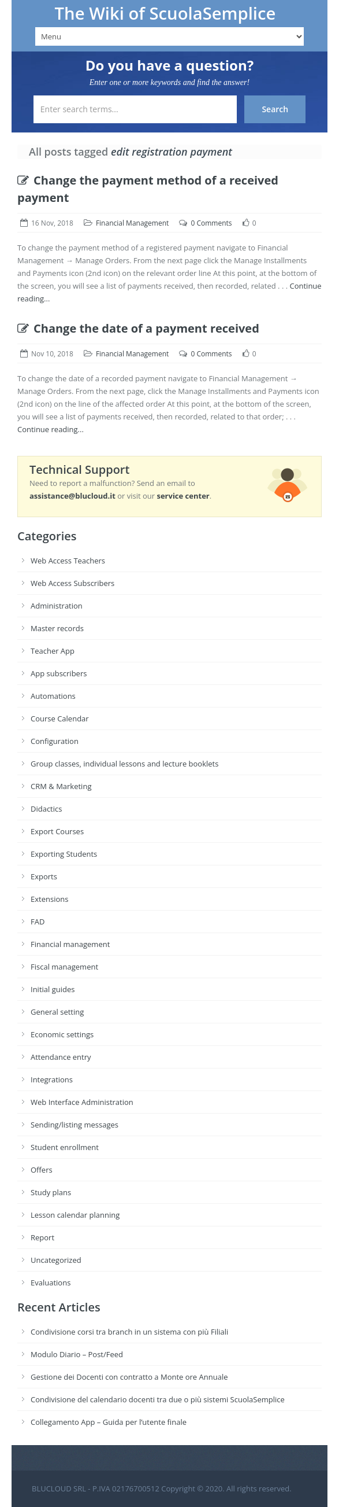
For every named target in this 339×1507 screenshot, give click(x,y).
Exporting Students (64, 854)
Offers (42, 1170)
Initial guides (52, 989)
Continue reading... (50, 429)
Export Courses (57, 831)
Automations (53, 696)
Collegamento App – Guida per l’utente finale (109, 1422)
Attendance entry (61, 1057)
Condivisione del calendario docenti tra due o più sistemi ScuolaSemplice (158, 1399)
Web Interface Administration (82, 1102)
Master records (57, 628)
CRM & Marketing (61, 786)
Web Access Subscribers (72, 583)
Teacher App (52, 651)
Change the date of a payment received (138, 328)
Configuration (55, 741)
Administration (57, 605)
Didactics (46, 809)
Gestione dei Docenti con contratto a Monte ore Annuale (129, 1377)
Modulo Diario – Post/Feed (77, 1354)
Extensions (49, 899)
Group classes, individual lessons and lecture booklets (124, 763)
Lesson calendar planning (75, 1215)
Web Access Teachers (68, 560)
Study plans (51, 1192)
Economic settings (62, 1034)
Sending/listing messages (74, 1124)
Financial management (70, 944)
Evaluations (50, 1282)
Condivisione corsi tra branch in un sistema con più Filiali (129, 1332)
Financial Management (132, 223)
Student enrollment (65, 1147)
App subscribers (59, 673)
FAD (37, 921)
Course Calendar (60, 718)
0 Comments (211, 223)
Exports (44, 876)
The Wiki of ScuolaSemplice (165, 13)
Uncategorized (56, 1260)
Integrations (52, 1079)
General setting (57, 1012)
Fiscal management (64, 966)
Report (42, 1237)
